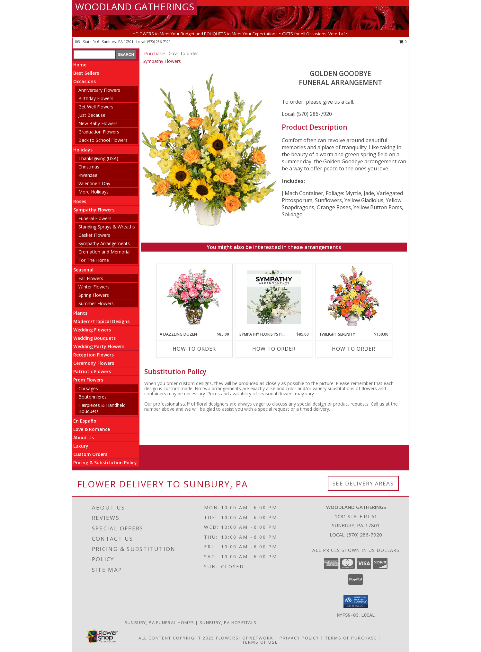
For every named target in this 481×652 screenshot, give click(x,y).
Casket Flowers (94, 235)
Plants (80, 313)
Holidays (83, 150)
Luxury (80, 446)
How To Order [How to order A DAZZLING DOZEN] (194, 348)
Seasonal (83, 270)
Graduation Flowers (98, 132)
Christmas (88, 167)
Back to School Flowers (103, 140)
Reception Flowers (93, 355)
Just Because (91, 115)
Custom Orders (90, 454)
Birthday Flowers (95, 98)
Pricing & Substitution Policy (105, 462)
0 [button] (403, 41)
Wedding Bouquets (94, 338)
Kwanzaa (87, 175)
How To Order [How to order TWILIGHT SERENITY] (353, 348)
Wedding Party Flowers (98, 346)
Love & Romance (91, 429)
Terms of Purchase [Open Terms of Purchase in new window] (351, 638)
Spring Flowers (93, 295)
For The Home (93, 260)
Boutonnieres (92, 397)
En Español (85, 421)
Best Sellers (86, 73)
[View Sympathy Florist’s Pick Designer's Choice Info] (274, 297)
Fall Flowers (90, 278)
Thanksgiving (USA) (98, 158)
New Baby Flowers (98, 123)
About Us (83, 437)
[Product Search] (94, 54)
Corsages (88, 388)
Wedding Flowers (92, 330)
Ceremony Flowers (93, 363)
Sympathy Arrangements (104, 243)
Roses (79, 201)
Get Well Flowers (95, 107)
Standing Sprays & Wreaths (106, 227)
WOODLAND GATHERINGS (134, 7)
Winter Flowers (94, 287)
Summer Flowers (96, 303)
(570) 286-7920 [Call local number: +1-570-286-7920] (159, 41)
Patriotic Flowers (92, 371)
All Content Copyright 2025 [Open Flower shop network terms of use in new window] (176, 638)
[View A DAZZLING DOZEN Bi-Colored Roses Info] (194, 297)
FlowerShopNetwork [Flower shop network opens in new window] (244, 638)
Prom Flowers (88, 380)
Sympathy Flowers (93, 210)
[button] (355, 601)
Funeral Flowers (94, 218)
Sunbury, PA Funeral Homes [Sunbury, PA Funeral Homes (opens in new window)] (159, 622)
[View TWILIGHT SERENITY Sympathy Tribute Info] (353, 297)
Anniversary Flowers (99, 90)
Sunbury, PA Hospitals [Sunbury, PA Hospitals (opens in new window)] (228, 622)
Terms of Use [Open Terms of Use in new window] (260, 642)
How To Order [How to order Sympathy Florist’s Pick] (274, 348)
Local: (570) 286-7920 (307, 113)
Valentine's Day (94, 183)
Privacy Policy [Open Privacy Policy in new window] (299, 638)
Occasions (84, 81)
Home (79, 65)
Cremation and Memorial (104, 252)
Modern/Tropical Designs (101, 321)
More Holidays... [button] (94, 192)
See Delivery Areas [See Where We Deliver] (363, 483)
